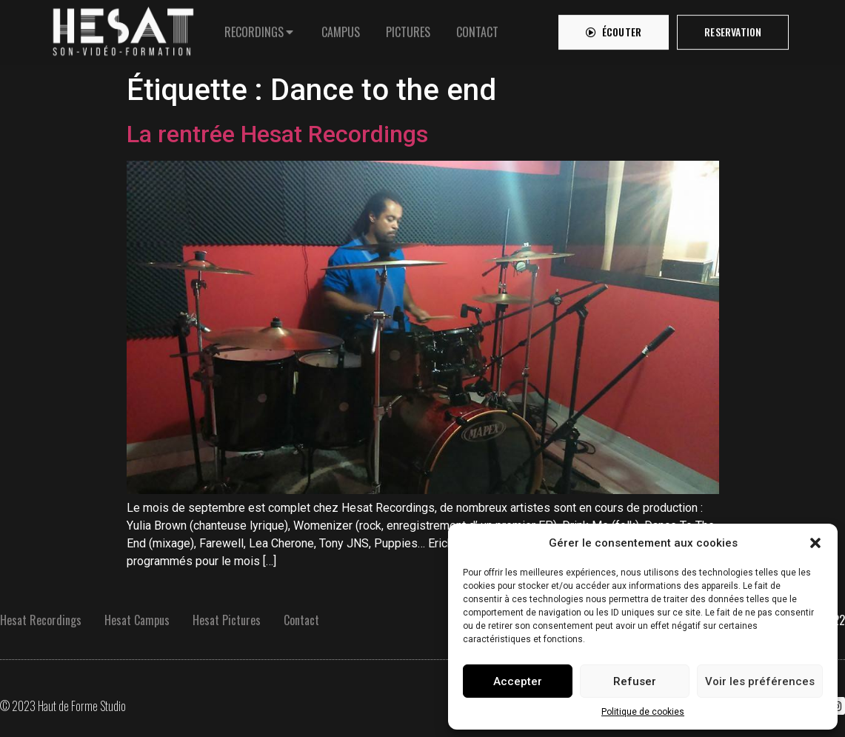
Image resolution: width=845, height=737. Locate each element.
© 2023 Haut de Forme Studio (63, 706)
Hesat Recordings (40, 620)
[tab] (260, 28)
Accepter (517, 681)
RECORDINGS (254, 28)
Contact (301, 620)
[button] (815, 543)
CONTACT (477, 28)
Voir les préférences (760, 681)
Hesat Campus (137, 620)
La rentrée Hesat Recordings (277, 134)
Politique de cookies (642, 712)
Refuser (634, 681)
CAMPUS (340, 28)
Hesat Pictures (227, 620)
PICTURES (408, 28)
